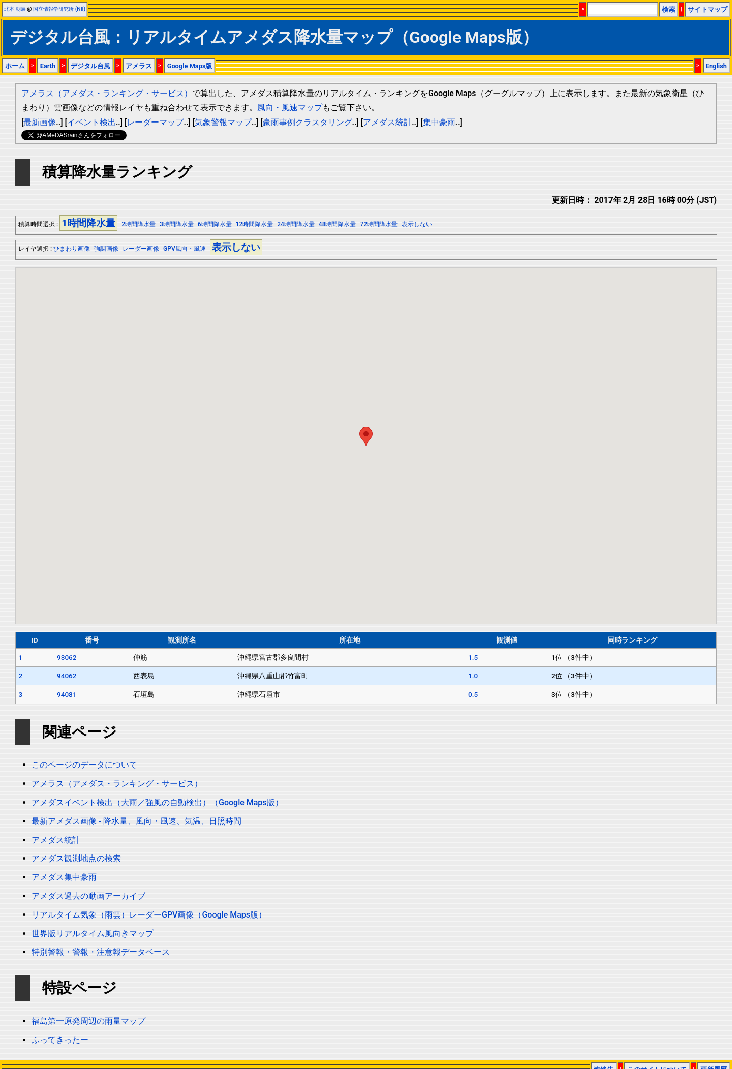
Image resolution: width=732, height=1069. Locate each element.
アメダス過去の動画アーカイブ (88, 896)
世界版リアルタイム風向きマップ (93, 933)
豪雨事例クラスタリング (307, 122)
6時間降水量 (215, 224)
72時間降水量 (379, 224)
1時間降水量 (88, 223)
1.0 (473, 675)
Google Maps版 (189, 66)
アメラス (139, 66)
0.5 (473, 694)
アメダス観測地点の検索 (76, 858)
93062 (67, 657)
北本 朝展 (15, 9)
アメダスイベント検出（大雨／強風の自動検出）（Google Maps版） (157, 802)
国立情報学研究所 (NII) (59, 9)
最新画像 (39, 122)
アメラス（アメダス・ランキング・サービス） (106, 93)
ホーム (15, 66)
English (716, 66)
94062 (67, 675)
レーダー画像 (141, 248)
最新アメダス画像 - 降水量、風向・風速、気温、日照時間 (136, 821)
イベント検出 (91, 122)
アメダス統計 (387, 122)
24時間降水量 (296, 224)
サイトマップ (707, 9)
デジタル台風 (90, 66)
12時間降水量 (254, 224)
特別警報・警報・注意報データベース (101, 952)
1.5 (473, 657)
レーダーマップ (155, 122)
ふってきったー (60, 1040)
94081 (67, 694)
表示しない (417, 224)
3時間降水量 (177, 224)
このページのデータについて (84, 765)
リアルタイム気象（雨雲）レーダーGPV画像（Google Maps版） (149, 915)
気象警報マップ (223, 122)
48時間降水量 (337, 224)
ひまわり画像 (71, 248)
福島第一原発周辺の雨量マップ (88, 1021)
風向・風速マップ (289, 107)
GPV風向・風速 (184, 248)
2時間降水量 (138, 224)
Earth (48, 66)
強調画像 (106, 248)
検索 (668, 9)
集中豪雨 (439, 122)
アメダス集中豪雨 (64, 877)
